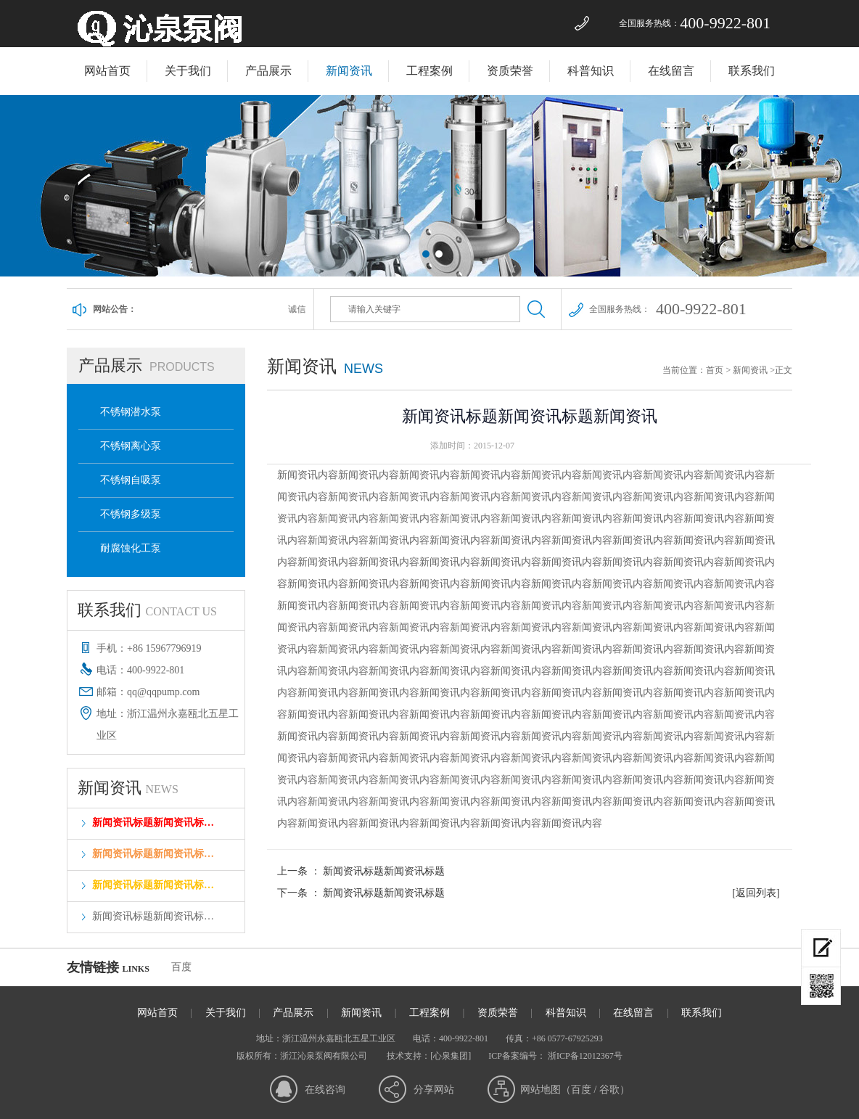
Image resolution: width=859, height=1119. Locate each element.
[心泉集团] (450, 1056)
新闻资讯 (349, 71)
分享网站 (434, 1089)
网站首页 (107, 71)
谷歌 (609, 1089)
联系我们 (751, 71)
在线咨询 (325, 1089)
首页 (714, 370)
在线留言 (671, 71)
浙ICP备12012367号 (584, 1056)
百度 (181, 967)
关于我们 (188, 71)
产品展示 (268, 71)
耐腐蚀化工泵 (130, 548)
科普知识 (590, 71)
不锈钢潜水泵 (130, 411)
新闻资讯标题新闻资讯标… (153, 822)
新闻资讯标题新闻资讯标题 (384, 871)
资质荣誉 (510, 71)
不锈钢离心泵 (130, 445)
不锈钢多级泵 (130, 514)
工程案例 (429, 71)
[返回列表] (755, 893)
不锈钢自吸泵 (130, 480)
